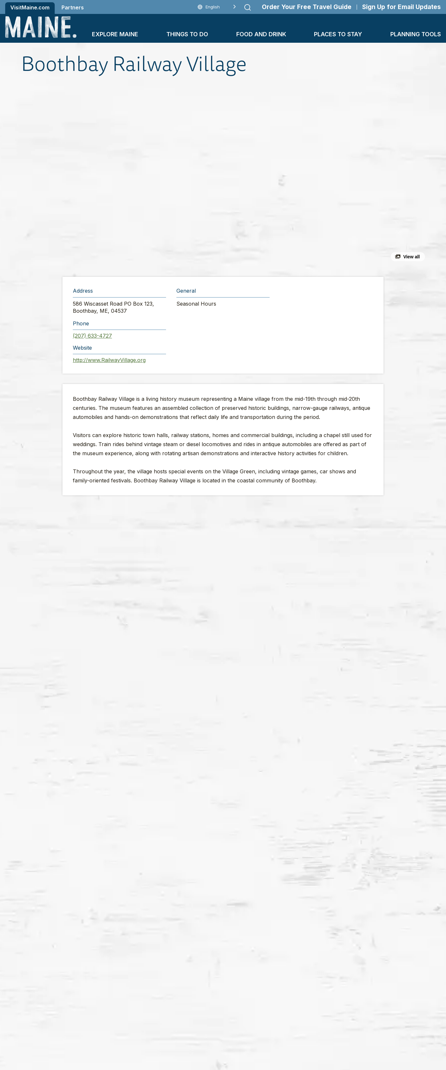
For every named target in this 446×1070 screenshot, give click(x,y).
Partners (72, 7)
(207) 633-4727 (92, 335)
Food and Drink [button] (261, 34)
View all (411, 256)
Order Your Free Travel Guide (306, 7)
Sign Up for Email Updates (401, 7)
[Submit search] (247, 7)
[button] (152, 176)
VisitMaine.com (30, 7)
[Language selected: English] (217, 7)
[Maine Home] (40, 27)
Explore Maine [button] (115, 34)
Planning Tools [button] (415, 34)
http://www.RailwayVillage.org (109, 360)
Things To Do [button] (187, 34)
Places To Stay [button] (338, 34)
